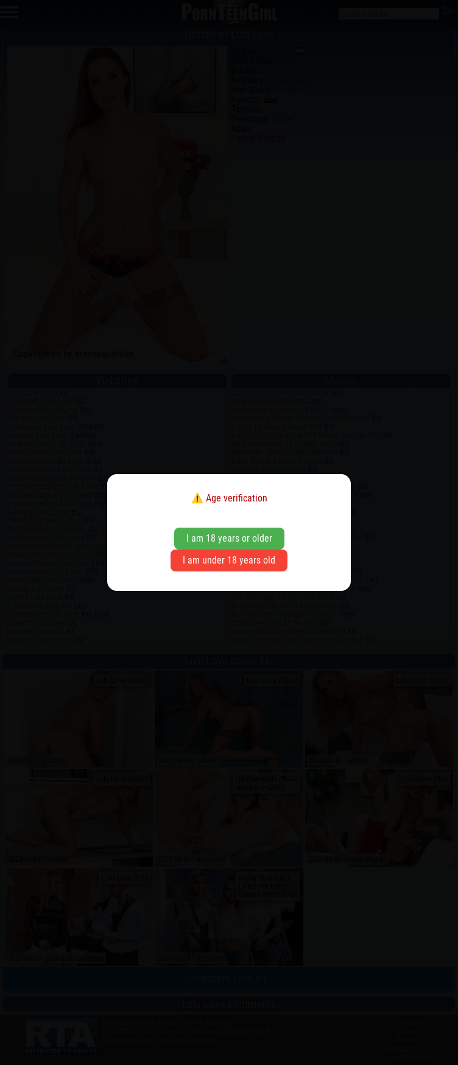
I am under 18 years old (229, 560)
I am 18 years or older (229, 538)
